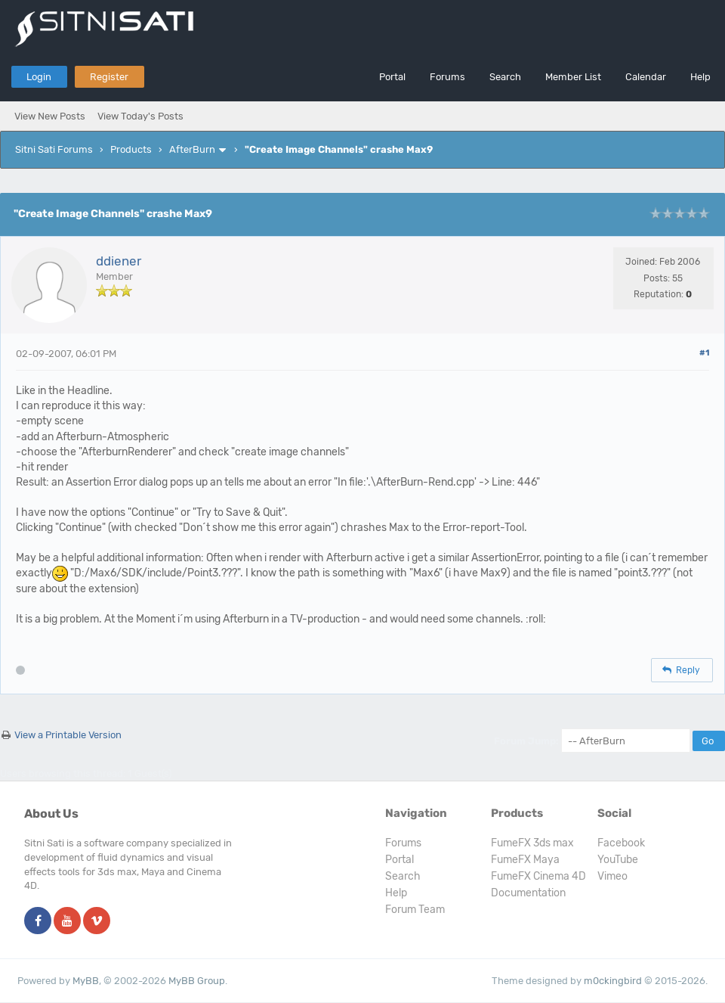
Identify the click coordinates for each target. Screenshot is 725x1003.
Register (109, 76)
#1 (704, 353)
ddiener (118, 261)
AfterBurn (192, 149)
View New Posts (49, 116)
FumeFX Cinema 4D (538, 876)
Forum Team (415, 909)
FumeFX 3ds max (532, 843)
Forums (447, 76)
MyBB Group (196, 980)
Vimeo (612, 876)
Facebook (621, 843)
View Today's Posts (140, 116)
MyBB (85, 980)
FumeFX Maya (525, 859)
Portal (392, 76)
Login (38, 76)
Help (700, 76)
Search (505, 76)
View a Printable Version (68, 735)
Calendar (645, 76)
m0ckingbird (613, 980)
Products (131, 149)
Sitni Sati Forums (54, 149)
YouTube (617, 859)
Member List (573, 76)
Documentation (528, 893)
